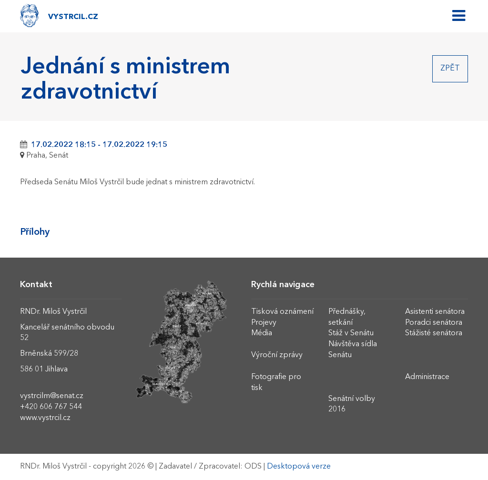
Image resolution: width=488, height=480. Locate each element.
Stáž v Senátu (351, 333)
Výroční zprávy (277, 355)
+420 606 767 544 (51, 407)
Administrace (427, 377)
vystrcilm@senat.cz (51, 396)
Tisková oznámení (282, 312)
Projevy (263, 323)
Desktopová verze (299, 466)
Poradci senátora (433, 323)
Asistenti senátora (435, 312)
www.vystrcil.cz (45, 418)
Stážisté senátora (433, 333)
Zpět (450, 68)
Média (261, 333)
